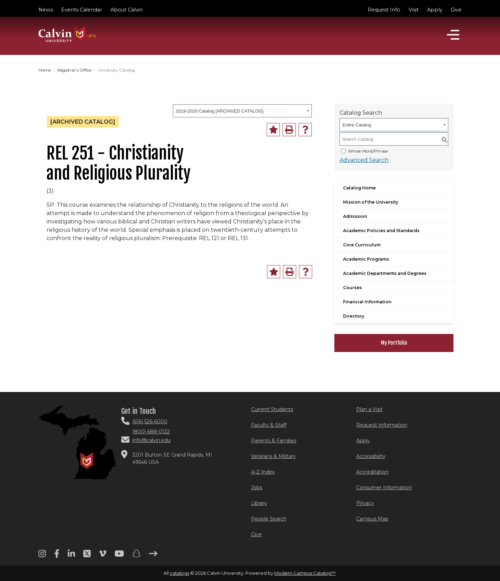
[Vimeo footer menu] (102, 556)
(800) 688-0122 (151, 431)
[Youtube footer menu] (119, 556)
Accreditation (372, 472)
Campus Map (372, 519)
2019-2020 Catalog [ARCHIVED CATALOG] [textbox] (219, 111)
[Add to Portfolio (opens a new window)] (273, 129)
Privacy (365, 503)
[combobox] (242, 110)
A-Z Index (263, 472)
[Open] (453, 34)
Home (45, 70)
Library (259, 503)
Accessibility (370, 456)
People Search (268, 519)
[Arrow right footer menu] (153, 556)
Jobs (256, 487)
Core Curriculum (362, 244)
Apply (434, 10)
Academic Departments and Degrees (384, 273)
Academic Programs (366, 259)
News (46, 10)
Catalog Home (359, 187)
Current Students (272, 409)
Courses (352, 287)
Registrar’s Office (74, 70)
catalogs (179, 573)
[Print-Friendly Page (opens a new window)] (289, 129)
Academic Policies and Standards (381, 230)
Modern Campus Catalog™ (305, 573)
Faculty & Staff (268, 425)
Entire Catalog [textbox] (356, 125)
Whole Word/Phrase (368, 151)
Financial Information (367, 301)
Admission (355, 216)
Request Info (384, 10)
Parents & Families (273, 440)
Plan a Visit (369, 409)
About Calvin (126, 10)
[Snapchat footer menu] (136, 556)
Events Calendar (81, 10)
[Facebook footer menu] (56, 556)
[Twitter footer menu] (87, 556)
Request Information (381, 425)
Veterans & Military (273, 456)
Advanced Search (364, 160)
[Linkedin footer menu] (71, 556)
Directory (353, 316)
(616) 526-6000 (149, 421)
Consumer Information (384, 487)
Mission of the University (370, 202)
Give (456, 10)
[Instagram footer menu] (42, 556)
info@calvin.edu (151, 440)
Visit (414, 10)
